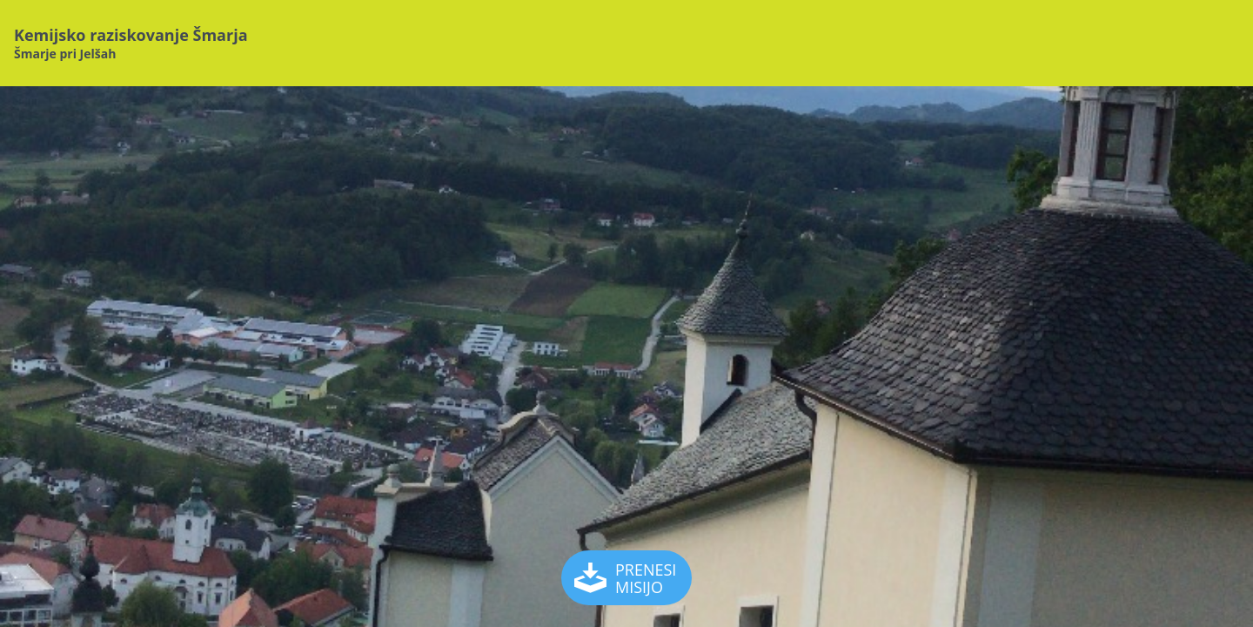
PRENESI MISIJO (627, 578)
